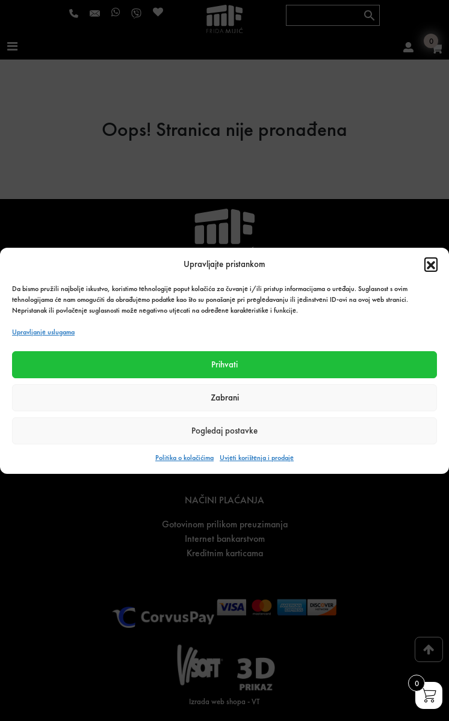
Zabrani (225, 397)
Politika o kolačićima (184, 457)
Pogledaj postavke (224, 431)
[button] (431, 264)
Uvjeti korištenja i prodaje (257, 457)
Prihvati (224, 364)
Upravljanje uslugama (43, 332)
